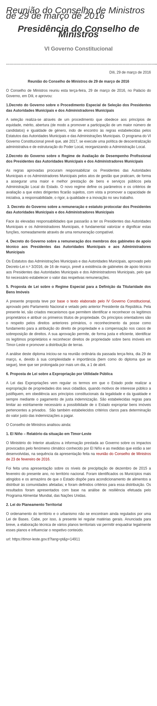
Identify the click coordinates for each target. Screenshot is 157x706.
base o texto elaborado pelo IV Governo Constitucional (103, 301)
